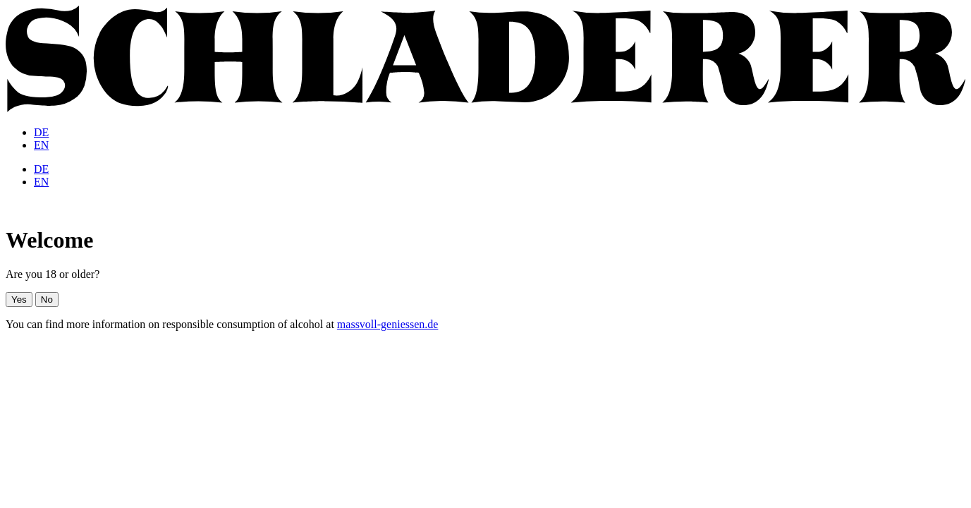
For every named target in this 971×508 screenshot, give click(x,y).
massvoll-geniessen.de (388, 324)
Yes (19, 299)
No (47, 299)
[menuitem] (41, 132)
